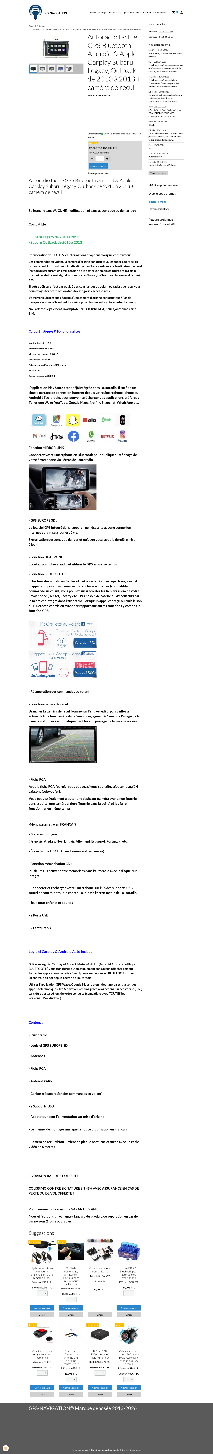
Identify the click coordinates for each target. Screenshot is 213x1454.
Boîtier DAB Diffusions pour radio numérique (100, 1354)
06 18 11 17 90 (166, 31)
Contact (147, 12)
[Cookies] (6, 1448)
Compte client (159, 12)
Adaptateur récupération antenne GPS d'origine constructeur (71, 1358)
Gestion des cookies (131, 1450)
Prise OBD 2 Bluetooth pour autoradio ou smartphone (129, 1273)
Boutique (102, 12)
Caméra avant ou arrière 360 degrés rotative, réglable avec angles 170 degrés (128, 1358)
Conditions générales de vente (105, 1450)
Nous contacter (157, 24)
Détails (42, 1315)
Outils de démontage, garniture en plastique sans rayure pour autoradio (71, 1276)
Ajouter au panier (98, 166)
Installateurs (115, 12)
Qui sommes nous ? (132, 12)
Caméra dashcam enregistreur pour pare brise (42, 1354)
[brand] (48, 12)
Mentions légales (80, 1450)
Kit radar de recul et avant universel (100, 1270)
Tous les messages (158, 173)
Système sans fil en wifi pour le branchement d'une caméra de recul (42, 1273)
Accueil (92, 12)
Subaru (42, 26)
